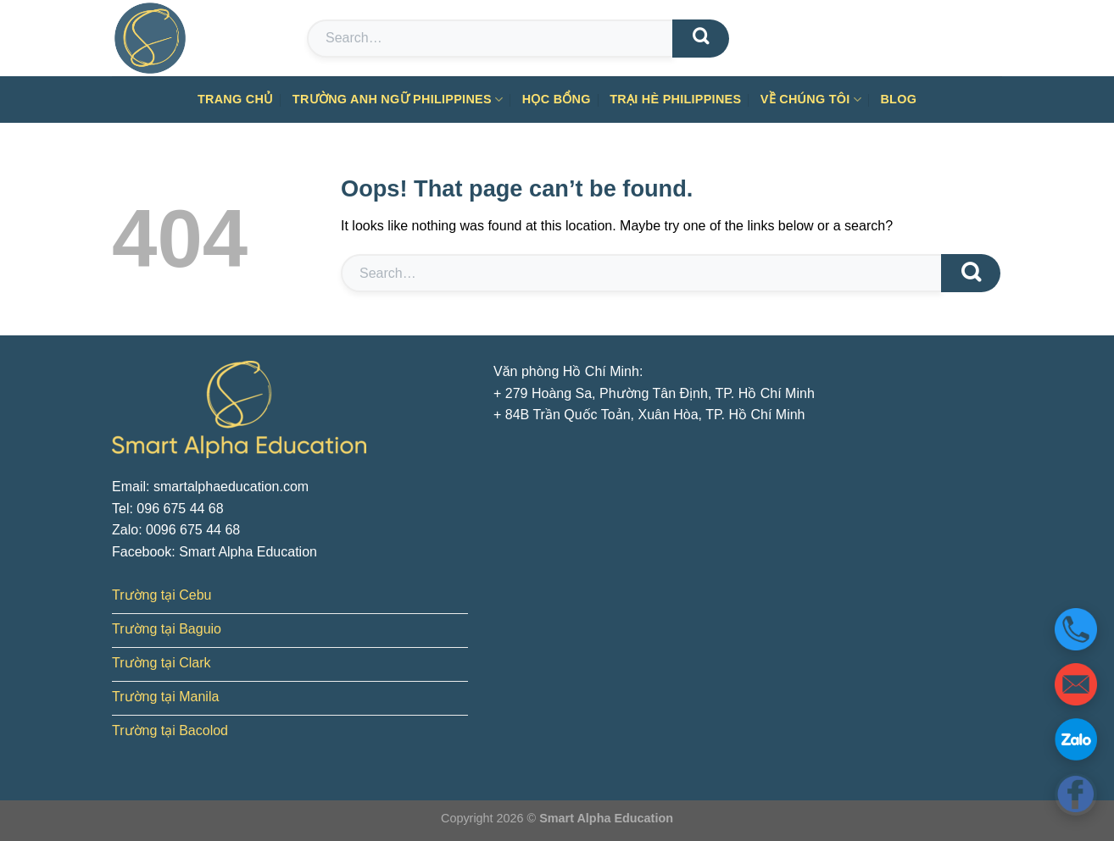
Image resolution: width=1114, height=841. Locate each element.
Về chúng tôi (810, 99)
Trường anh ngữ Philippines (398, 99)
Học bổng (556, 99)
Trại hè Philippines (675, 99)
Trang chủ (236, 99)
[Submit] (700, 38)
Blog (898, 99)
